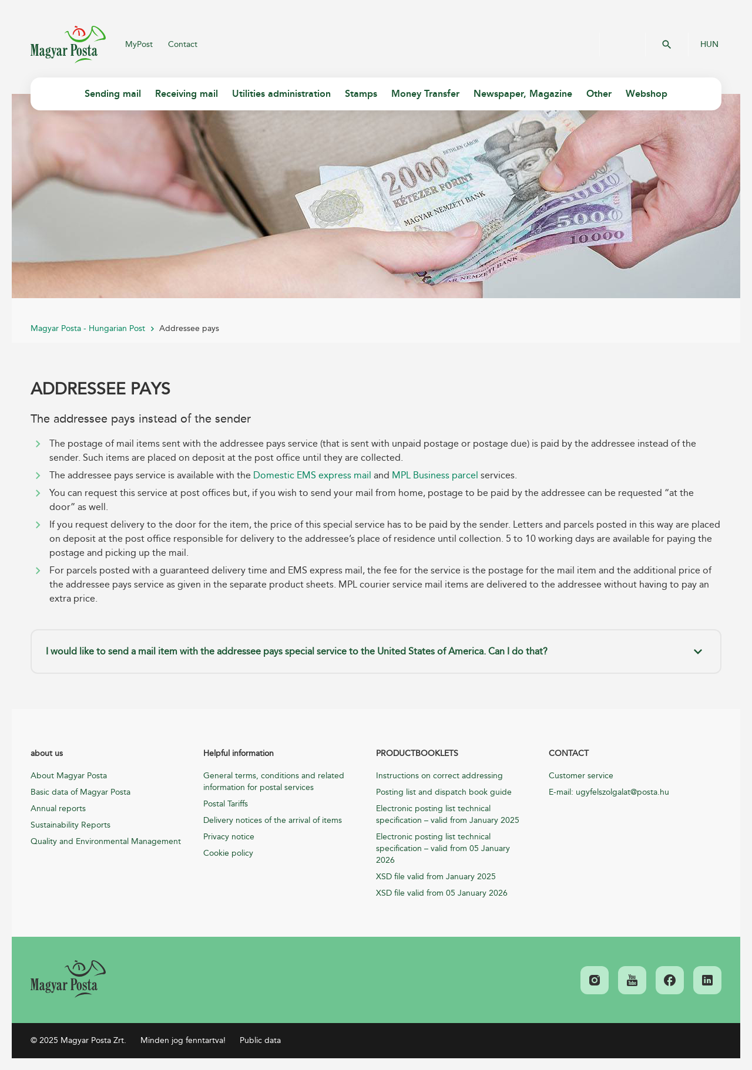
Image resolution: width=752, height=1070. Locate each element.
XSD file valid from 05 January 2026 (442, 893)
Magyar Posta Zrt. (68, 44)
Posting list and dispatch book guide (444, 792)
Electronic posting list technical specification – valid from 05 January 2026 (443, 848)
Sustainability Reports (70, 825)
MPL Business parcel (435, 475)
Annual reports (58, 809)
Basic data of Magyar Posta (80, 792)
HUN (709, 44)
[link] (68, 979)
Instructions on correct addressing (439, 776)
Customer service (581, 776)
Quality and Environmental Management (106, 841)
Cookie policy (228, 853)
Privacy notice (228, 837)
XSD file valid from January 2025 (436, 877)
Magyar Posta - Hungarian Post (88, 328)
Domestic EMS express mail (312, 475)
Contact (182, 44)
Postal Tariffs (225, 804)
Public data (260, 1040)
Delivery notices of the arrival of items (272, 820)
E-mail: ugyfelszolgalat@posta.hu (609, 792)
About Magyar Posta (69, 776)
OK (666, 44)
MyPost (139, 44)
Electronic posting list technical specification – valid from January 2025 (447, 814)
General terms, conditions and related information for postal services (273, 781)
